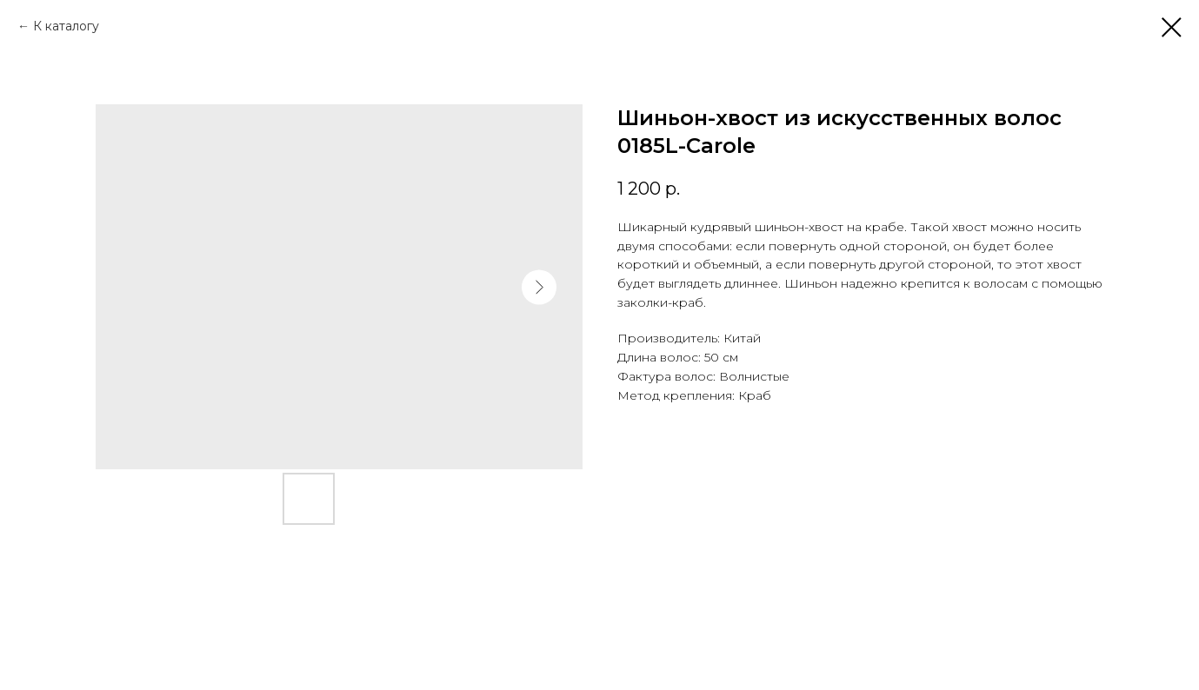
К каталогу (66, 26)
